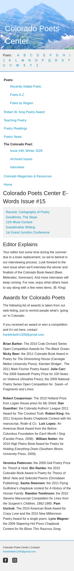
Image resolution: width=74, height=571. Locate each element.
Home (8, 184)
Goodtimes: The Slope (21, 217)
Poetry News (13, 136)
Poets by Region (21, 103)
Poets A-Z (17, 94)
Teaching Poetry (15, 120)
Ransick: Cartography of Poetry (28, 212)
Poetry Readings (15, 128)
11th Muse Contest (19, 222)
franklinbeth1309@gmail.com (23, 334)
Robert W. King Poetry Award (24, 112)
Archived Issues (21, 159)
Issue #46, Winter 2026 (26, 150)
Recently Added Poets (25, 86)
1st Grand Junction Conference (27, 232)
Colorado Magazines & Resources (28, 176)
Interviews (17, 167)
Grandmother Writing (20, 227)
